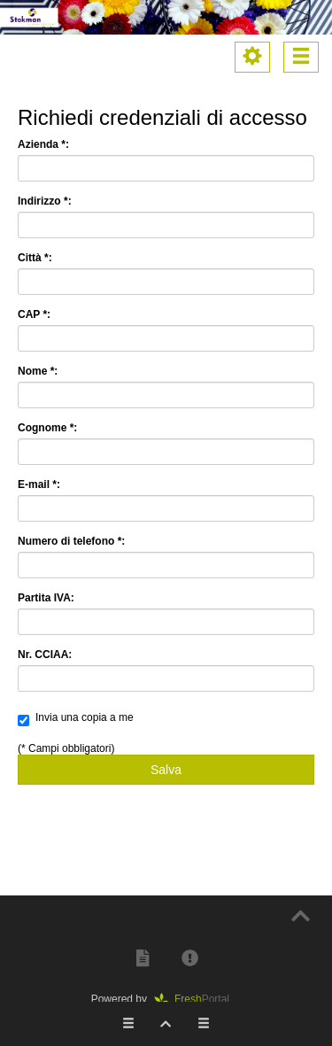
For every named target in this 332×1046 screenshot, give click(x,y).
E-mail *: (39, 484)
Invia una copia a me (76, 718)
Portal (197, 999)
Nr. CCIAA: (45, 654)
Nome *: (38, 371)
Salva (166, 770)
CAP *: (34, 314)
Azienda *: (43, 144)
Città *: (35, 258)
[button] (142, 958)
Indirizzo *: (45, 201)
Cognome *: (47, 428)
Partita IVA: (46, 598)
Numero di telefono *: (71, 541)
